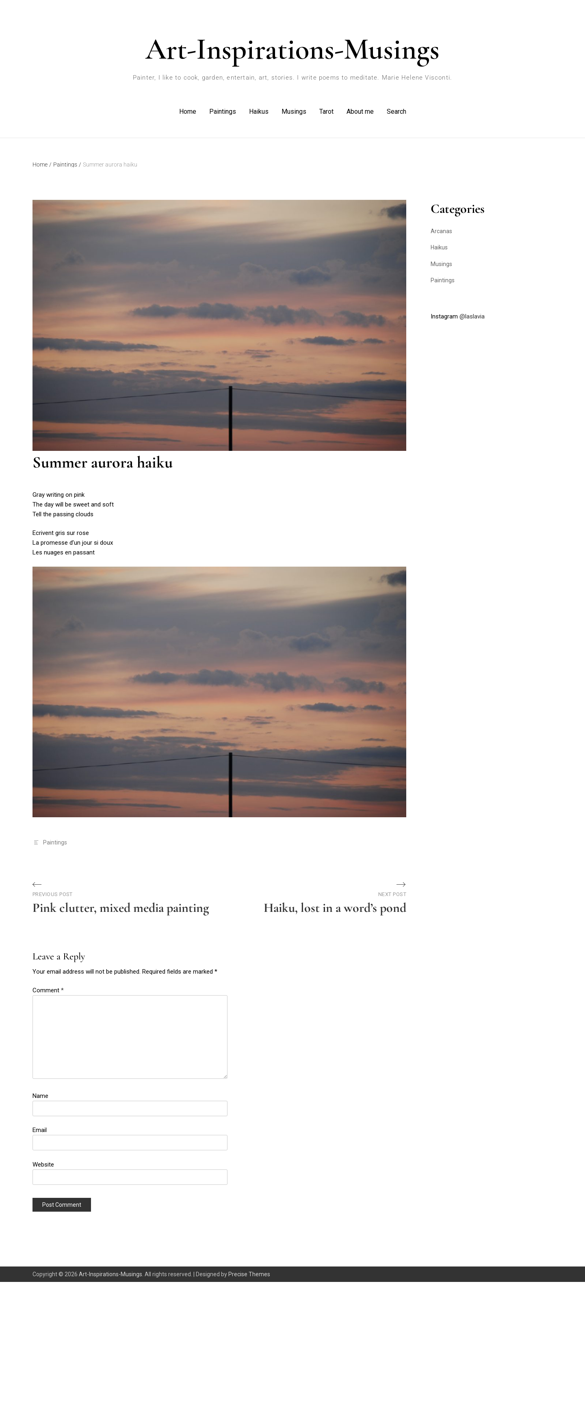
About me (360, 111)
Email (39, 1130)
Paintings (222, 111)
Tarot (326, 111)
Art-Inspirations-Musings (292, 49)
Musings (294, 111)
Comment (48, 990)
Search (396, 111)
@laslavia (472, 316)
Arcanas (441, 231)
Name (40, 1096)
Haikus (259, 111)
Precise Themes (249, 1274)
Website (43, 1164)
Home (187, 111)
